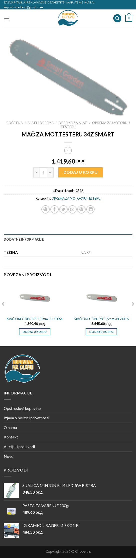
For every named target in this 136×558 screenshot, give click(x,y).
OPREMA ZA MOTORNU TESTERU (76, 198)
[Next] (132, 314)
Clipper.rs (83, 551)
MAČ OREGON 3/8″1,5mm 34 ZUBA (101, 319)
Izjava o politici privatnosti (26, 417)
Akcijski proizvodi (19, 446)
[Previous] (3, 314)
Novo (8, 456)
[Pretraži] (117, 18)
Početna (14, 123)
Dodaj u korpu (80, 172)
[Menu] (7, 18)
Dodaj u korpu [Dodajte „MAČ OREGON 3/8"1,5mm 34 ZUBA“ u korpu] (101, 331)
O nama (10, 427)
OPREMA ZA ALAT (72, 123)
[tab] (68, 239)
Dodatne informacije (24, 239)
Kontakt (11, 436)
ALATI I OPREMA (40, 123)
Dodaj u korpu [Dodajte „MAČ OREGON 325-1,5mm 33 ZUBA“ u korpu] (35, 331)
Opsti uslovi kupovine (22, 408)
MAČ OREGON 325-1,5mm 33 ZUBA (34, 319)
